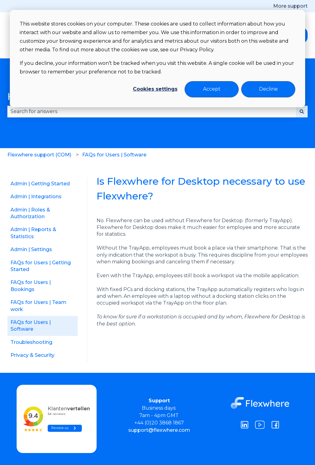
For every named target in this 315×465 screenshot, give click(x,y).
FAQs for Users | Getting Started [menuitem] (40, 266)
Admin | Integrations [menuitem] (36, 196)
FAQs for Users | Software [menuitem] (30, 325)
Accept (212, 89)
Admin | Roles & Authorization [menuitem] (30, 213)
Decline (268, 89)
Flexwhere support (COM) (39, 155)
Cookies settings (155, 89)
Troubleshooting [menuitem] (31, 342)
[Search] (302, 111)
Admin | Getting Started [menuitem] (40, 184)
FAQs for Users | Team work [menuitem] (38, 305)
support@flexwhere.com (159, 430)
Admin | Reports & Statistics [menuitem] (33, 233)
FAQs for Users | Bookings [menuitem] (30, 285)
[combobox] (151, 111)
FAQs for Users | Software (114, 155)
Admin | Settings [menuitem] (31, 249)
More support (290, 6)
